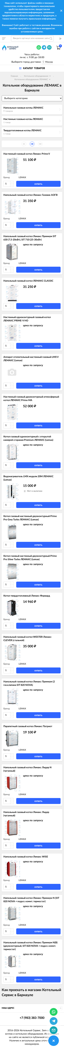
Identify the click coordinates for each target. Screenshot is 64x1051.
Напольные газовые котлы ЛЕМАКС (23, 108)
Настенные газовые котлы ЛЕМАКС (23, 119)
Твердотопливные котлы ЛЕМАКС (22, 130)
